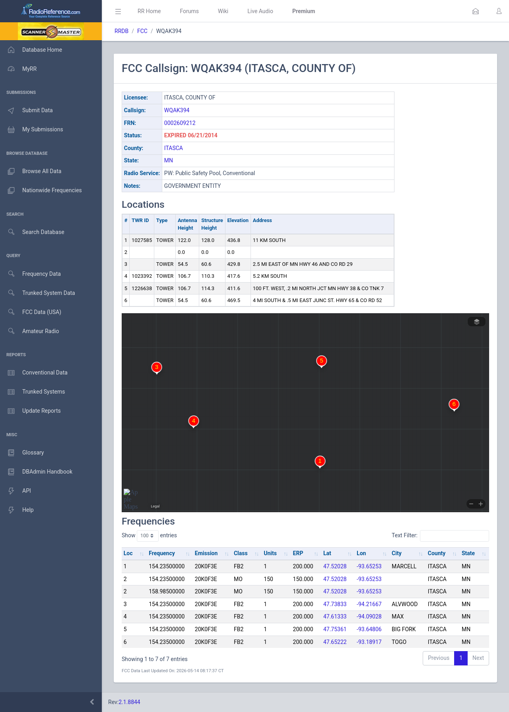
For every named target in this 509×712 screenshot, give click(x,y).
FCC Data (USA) (30, 312)
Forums (189, 11)
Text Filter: (440, 535)
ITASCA (173, 148)
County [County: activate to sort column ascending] (437, 553)
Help (17, 510)
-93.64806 (369, 629)
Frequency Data (30, 274)
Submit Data (26, 110)
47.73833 (335, 604)
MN (168, 160)
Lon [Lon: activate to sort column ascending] (361, 553)
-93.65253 (369, 566)
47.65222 (335, 642)
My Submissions (31, 129)
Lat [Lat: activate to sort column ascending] (327, 553)
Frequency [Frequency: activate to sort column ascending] (162, 553)
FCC (142, 31)
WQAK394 (177, 110)
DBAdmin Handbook (36, 472)
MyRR (18, 68)
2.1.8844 (129, 702)
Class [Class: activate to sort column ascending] (241, 553)
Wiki (223, 11)
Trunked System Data (37, 293)
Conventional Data (34, 372)
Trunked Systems (32, 392)
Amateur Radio (29, 331)
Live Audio (260, 11)
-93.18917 (369, 642)
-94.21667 (369, 604)
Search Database (32, 232)
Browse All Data (30, 171)
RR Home (149, 11)
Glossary (22, 452)
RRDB (121, 31)
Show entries (149, 535)
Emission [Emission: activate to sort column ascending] (206, 553)
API (15, 491)
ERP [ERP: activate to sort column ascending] (298, 553)
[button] (475, 11)
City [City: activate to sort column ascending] (397, 553)
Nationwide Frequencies (41, 190)
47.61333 (335, 616)
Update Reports (30, 411)
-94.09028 (369, 616)
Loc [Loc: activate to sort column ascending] (128, 553)
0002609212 (180, 123)
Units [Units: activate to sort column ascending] (270, 553)
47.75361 (335, 629)
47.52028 (335, 566)
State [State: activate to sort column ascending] (468, 553)
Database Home (31, 49)
